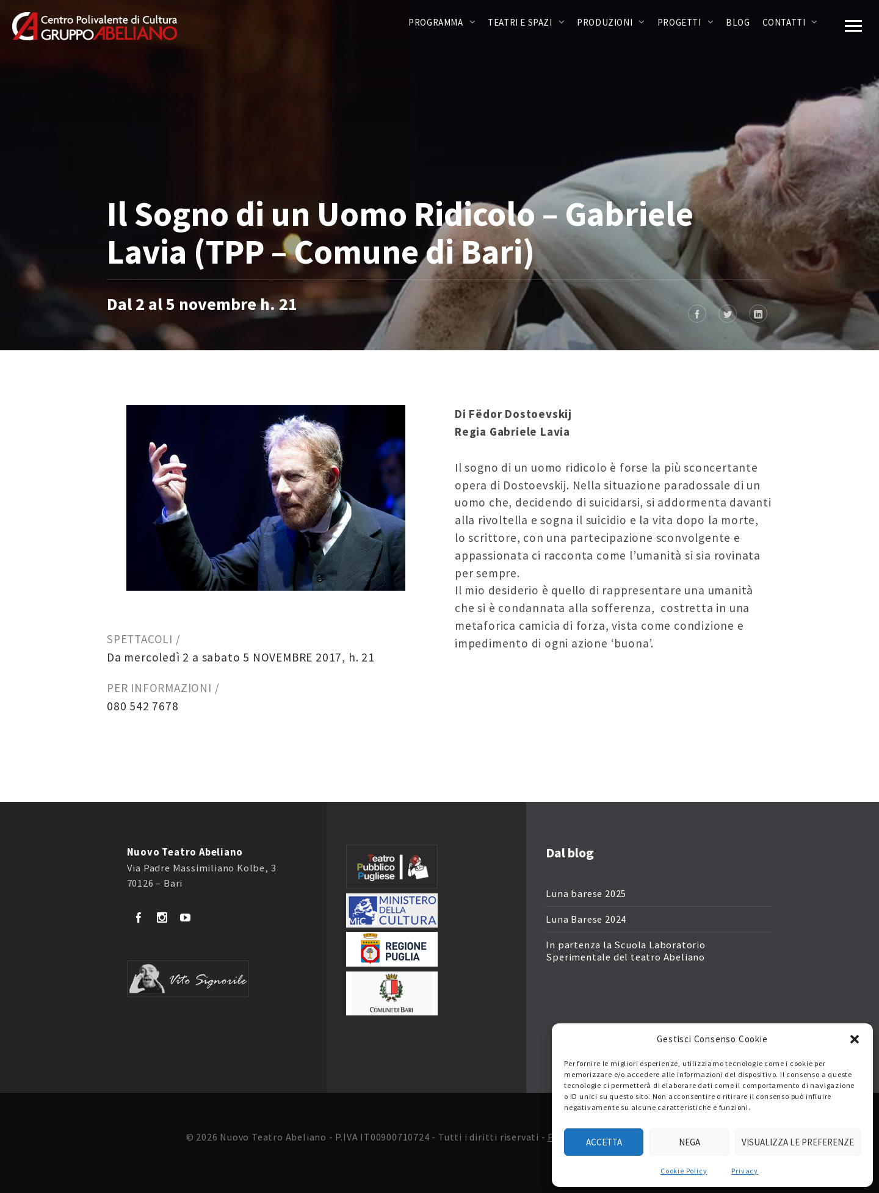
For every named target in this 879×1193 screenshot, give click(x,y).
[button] (854, 1039)
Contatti (784, 22)
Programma (435, 22)
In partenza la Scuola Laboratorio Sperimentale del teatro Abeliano (625, 951)
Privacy (744, 1170)
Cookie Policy (683, 1170)
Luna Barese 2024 (586, 919)
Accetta (604, 1142)
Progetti (679, 22)
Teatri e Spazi (520, 22)
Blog (738, 22)
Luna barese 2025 (586, 893)
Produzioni (604, 22)
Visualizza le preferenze (798, 1142)
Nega (689, 1142)
